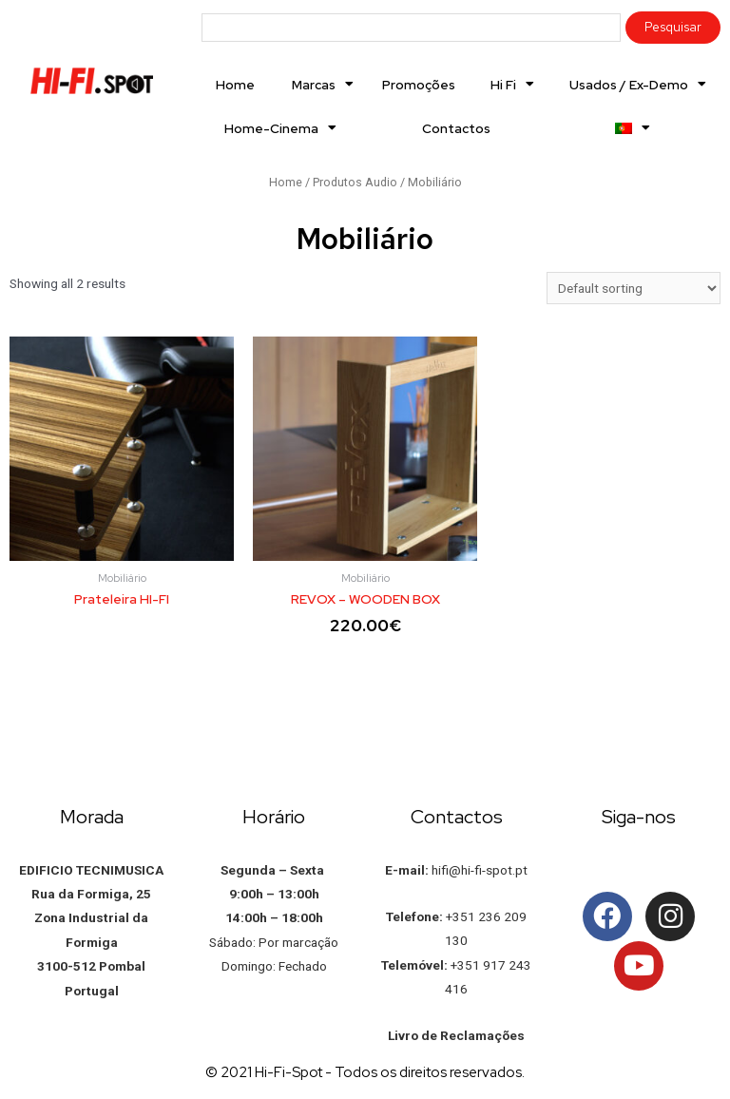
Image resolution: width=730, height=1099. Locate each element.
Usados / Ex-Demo (637, 84)
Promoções (418, 84)
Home (235, 84)
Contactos (456, 128)
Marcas (323, 84)
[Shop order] (633, 288)
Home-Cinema (280, 128)
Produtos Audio (355, 182)
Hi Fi (512, 84)
